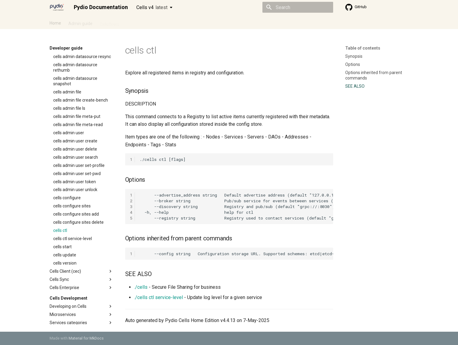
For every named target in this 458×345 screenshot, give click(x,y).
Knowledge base (180, 22)
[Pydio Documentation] (57, 7)
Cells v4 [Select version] (151, 7)
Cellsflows (109, 22)
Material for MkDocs (86, 338)
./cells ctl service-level (158, 297)
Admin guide (80, 22)
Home (55, 22)
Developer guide (141, 22)
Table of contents (362, 48)
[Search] (297, 7)
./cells (141, 287)
